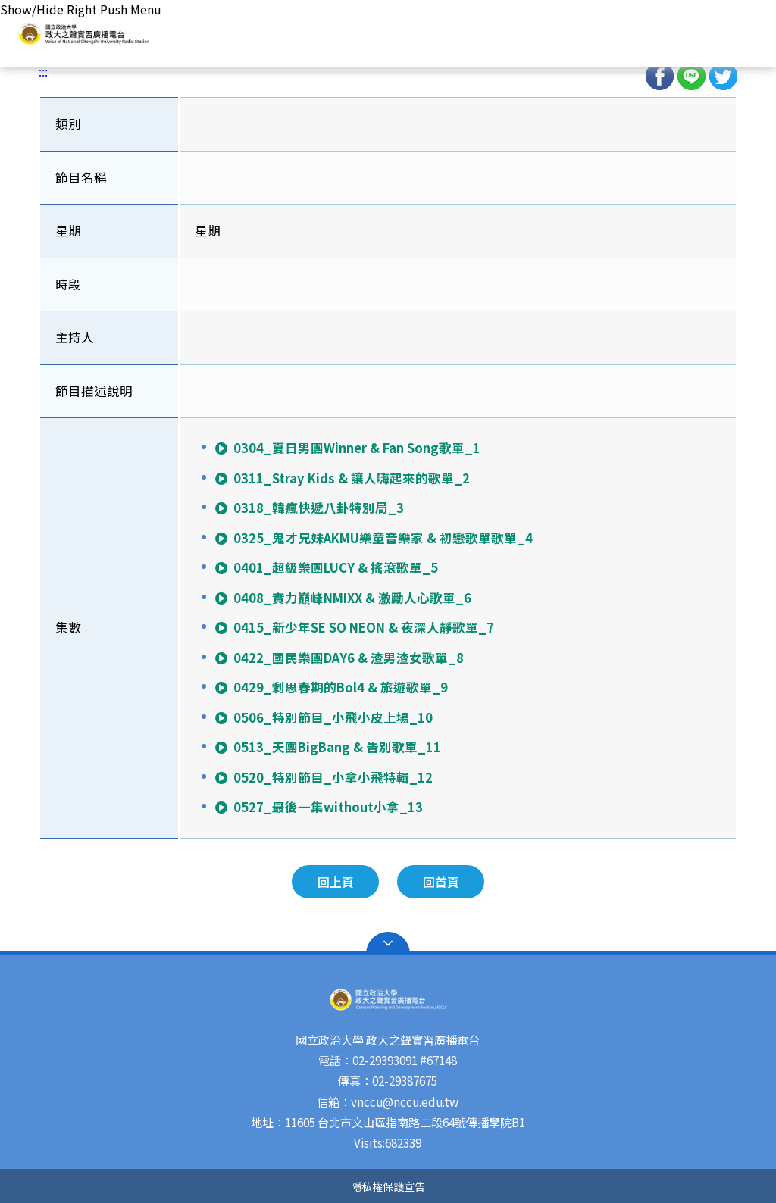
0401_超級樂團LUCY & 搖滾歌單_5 (326, 567)
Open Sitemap (388, 943)
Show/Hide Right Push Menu (80, 9)
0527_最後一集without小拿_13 (318, 807)
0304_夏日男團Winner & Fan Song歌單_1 (347, 448)
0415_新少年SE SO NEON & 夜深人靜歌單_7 (354, 627)
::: (43, 71)
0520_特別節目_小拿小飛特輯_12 (323, 777)
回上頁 (336, 882)
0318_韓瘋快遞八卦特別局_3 (309, 507)
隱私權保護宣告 (388, 1186)
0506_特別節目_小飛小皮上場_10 (323, 717)
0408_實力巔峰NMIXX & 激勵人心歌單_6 (342, 598)
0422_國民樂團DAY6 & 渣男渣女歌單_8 (339, 657)
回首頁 (441, 882)
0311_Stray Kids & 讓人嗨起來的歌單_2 (342, 478)
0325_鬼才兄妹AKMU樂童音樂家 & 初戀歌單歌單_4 (373, 538)
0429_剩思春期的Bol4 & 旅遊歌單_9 (331, 687)
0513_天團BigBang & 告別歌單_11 (327, 747)
